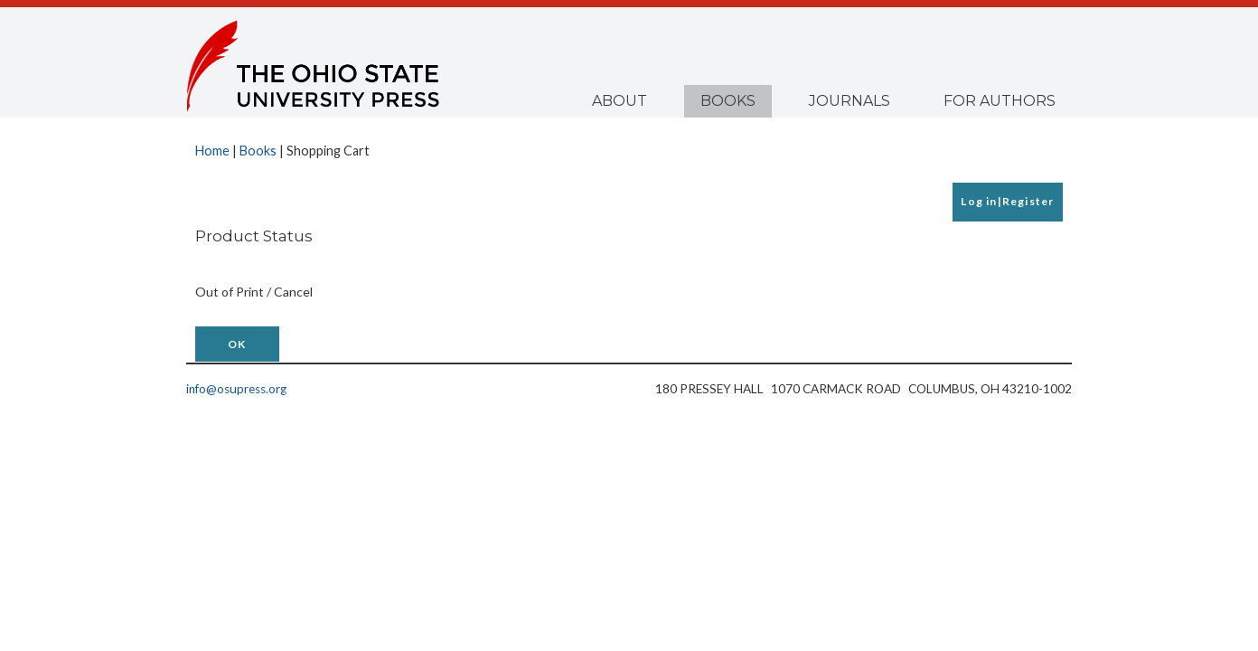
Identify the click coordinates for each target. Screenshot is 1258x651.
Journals (849, 100)
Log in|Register (1007, 201)
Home (212, 150)
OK (237, 344)
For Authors (1000, 100)
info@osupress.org (236, 389)
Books (728, 100)
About (619, 100)
